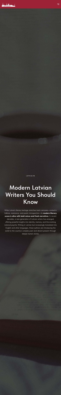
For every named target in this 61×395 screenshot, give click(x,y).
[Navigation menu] (58, 4)
